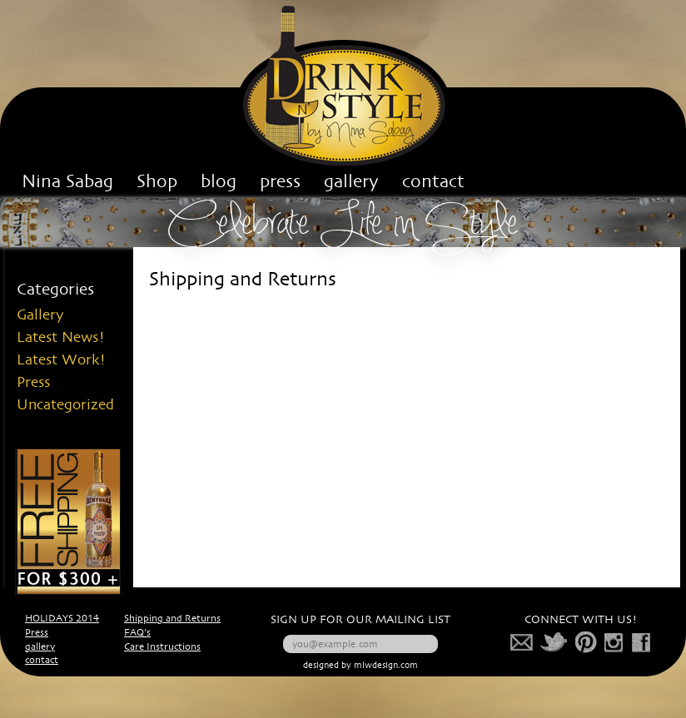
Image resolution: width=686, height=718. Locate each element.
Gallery (40, 315)
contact (41, 660)
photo (614, 642)
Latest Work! (61, 360)
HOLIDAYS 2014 (62, 619)
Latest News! (61, 338)
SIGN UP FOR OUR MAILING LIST (360, 620)
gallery (40, 647)
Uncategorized (65, 405)
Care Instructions (162, 647)
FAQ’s (137, 633)
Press (33, 383)
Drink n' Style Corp (343, 86)
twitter (554, 642)
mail (522, 642)
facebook (641, 642)
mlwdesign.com (386, 666)
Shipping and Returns (172, 619)
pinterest (586, 642)
